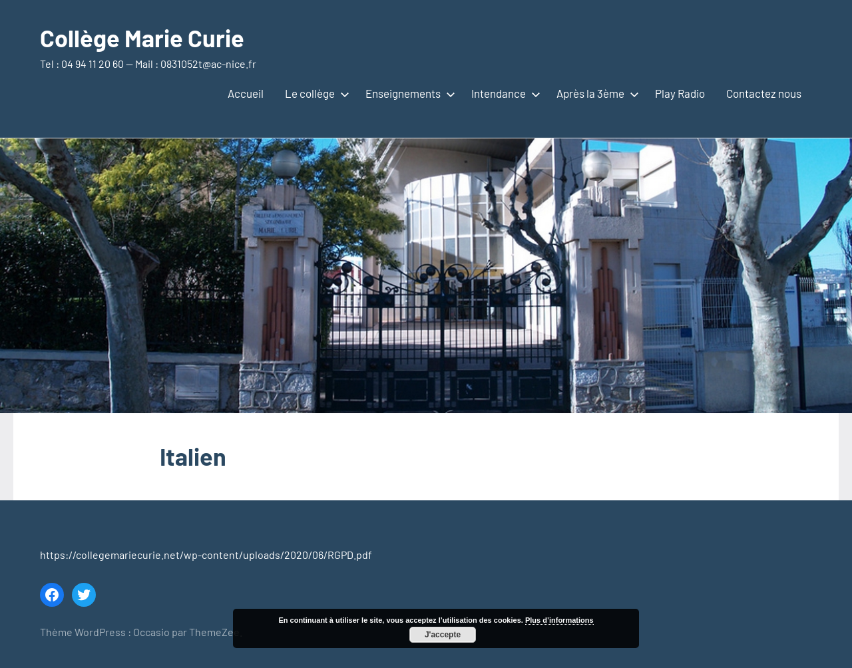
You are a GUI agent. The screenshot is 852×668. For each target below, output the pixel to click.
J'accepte (443, 634)
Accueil (246, 93)
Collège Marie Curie (142, 37)
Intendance (503, 93)
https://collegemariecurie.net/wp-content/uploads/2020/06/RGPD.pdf (206, 554)
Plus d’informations (559, 620)
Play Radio (680, 93)
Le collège (314, 93)
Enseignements (407, 93)
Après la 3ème (595, 93)
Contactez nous (763, 93)
